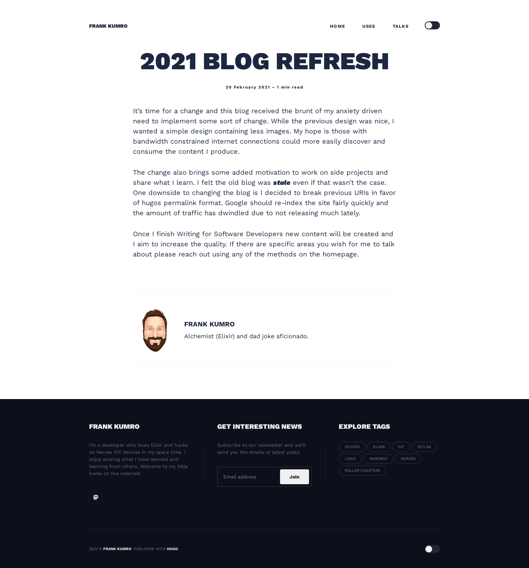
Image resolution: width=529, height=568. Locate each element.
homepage (340, 254)
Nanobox (378, 458)
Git (401, 447)
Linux (350, 458)
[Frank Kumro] (155, 330)
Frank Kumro (108, 26)
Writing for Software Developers (230, 234)
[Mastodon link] (96, 497)
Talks (401, 26)
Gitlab (424, 447)
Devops (352, 447)
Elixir (379, 447)
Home (337, 26)
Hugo (172, 549)
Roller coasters (362, 470)
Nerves (408, 458)
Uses (368, 26)
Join (294, 476)
